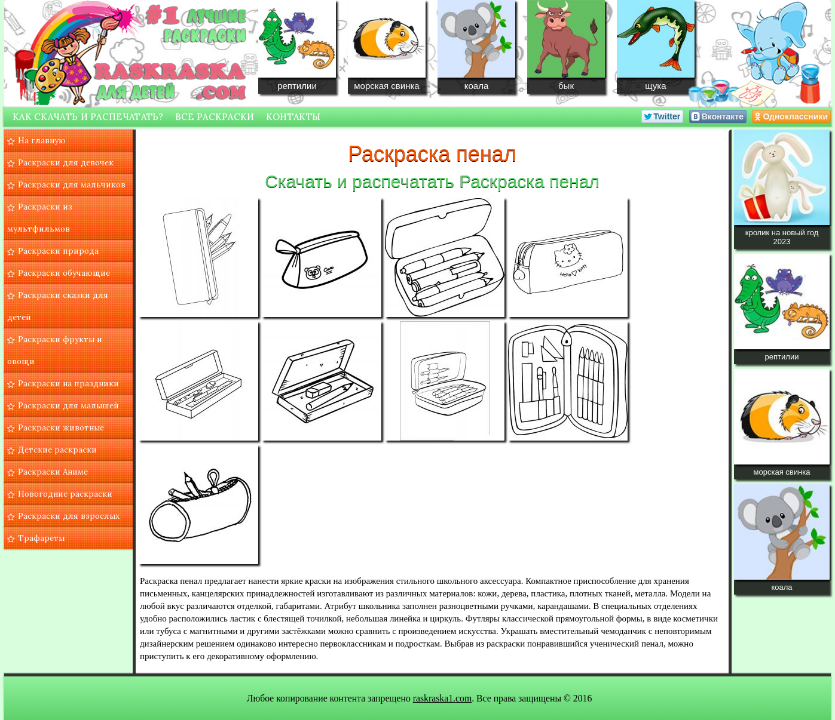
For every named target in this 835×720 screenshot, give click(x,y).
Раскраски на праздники (68, 383)
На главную (42, 140)
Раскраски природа (58, 250)
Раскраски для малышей (68, 405)
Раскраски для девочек (66, 162)
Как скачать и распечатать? (88, 116)
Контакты (293, 116)
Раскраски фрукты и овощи (54, 350)
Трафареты (41, 538)
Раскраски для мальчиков (72, 184)
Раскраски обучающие (64, 272)
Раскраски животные (61, 427)
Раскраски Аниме (53, 471)
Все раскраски (215, 116)
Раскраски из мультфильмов (39, 217)
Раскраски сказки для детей (57, 306)
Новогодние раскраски (65, 493)
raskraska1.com (442, 698)
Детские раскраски (57, 449)
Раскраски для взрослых (69, 515)
